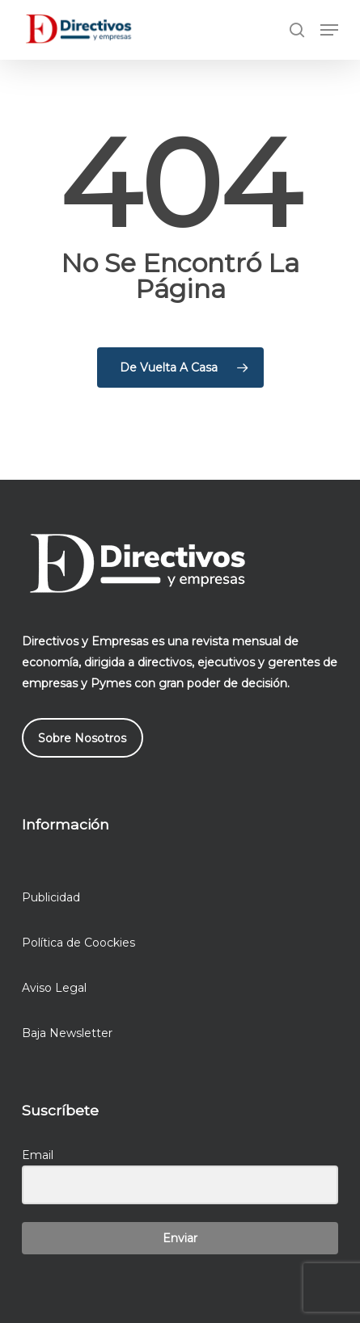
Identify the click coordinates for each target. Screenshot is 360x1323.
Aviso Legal (54, 988)
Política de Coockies (78, 942)
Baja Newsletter (67, 1033)
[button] (329, 30)
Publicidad (51, 897)
